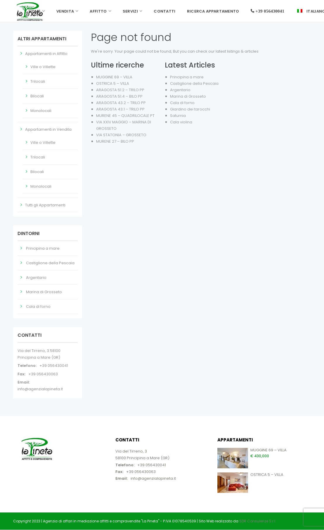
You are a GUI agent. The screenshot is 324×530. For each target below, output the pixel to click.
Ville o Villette (43, 67)
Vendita (65, 11)
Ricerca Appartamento (213, 11)
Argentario (180, 90)
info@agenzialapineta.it (40, 389)
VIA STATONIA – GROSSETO (121, 135)
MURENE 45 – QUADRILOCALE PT (125, 115)
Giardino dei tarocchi (190, 109)
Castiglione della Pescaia (194, 83)
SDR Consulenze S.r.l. (257, 521)
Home (35, 11)
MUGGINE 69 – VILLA (114, 77)
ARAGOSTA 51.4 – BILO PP (119, 96)
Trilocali (37, 81)
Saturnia (178, 115)
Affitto (98, 11)
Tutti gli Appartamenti (45, 205)
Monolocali (40, 110)
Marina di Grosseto (188, 96)
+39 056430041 (53, 365)
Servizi (130, 11)
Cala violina (181, 122)
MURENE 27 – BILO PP (115, 141)
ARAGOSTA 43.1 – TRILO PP (120, 109)
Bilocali (37, 96)
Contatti (164, 11)
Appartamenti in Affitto (46, 53)
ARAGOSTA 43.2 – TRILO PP (121, 103)
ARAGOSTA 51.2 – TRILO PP (120, 90)
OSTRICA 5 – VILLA (112, 83)
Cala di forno (182, 103)
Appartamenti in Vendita (48, 129)
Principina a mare (187, 77)
